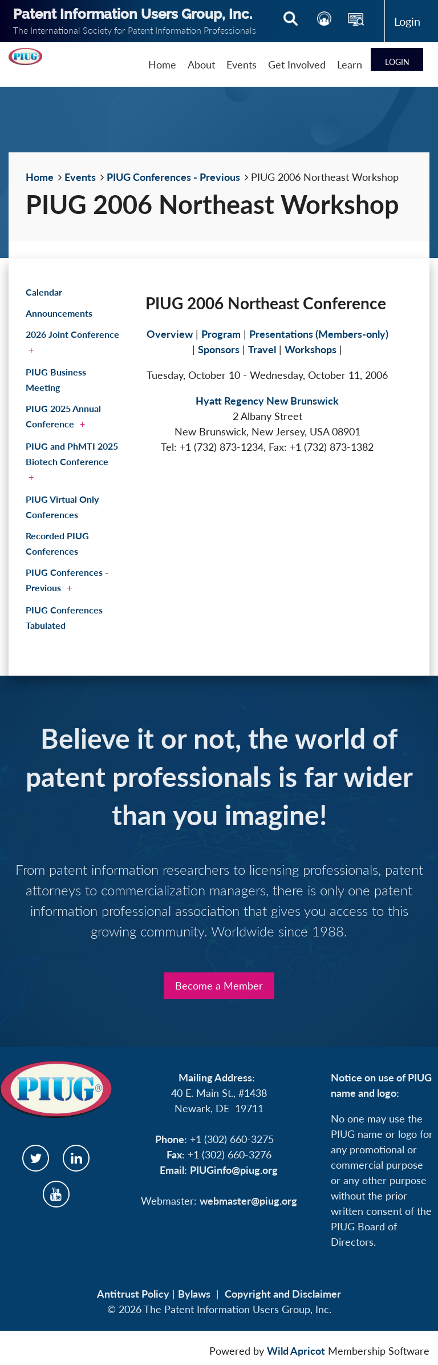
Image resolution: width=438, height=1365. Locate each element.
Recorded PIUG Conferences (57, 543)
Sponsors (219, 349)
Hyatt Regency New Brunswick (267, 400)
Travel (262, 349)
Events (80, 177)
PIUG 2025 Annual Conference (63, 416)
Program (221, 334)
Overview (170, 334)
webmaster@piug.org (248, 1200)
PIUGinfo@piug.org (234, 1170)
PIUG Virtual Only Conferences (62, 507)
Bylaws (194, 1293)
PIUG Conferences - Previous (173, 177)
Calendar (44, 291)
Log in (407, 21)
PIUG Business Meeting (56, 379)
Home (40, 177)
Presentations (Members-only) (318, 334)
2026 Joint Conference (72, 334)
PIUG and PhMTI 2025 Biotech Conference (72, 454)
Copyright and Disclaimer (283, 1293)
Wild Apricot (296, 1350)
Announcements (59, 313)
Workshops (310, 349)
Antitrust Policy (133, 1293)
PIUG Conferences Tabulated (64, 617)
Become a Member (219, 985)
